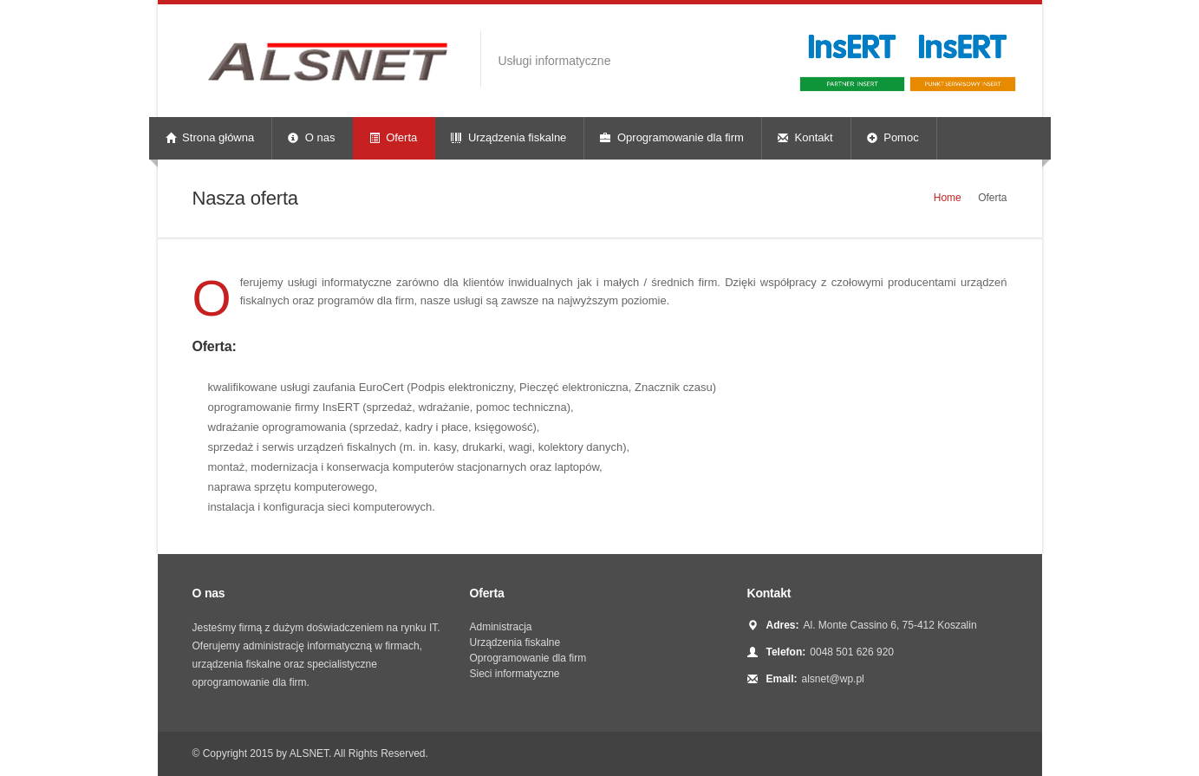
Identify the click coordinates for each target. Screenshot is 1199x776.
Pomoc (893, 137)
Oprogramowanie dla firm (672, 137)
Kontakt (805, 137)
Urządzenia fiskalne (508, 137)
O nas (311, 137)
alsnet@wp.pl (833, 679)
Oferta (393, 137)
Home (947, 198)
